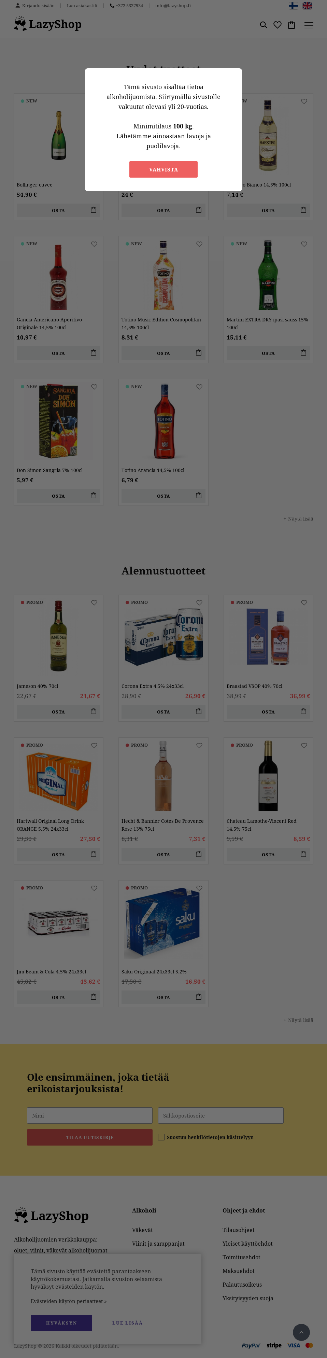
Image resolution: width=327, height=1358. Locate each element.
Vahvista (163, 169)
